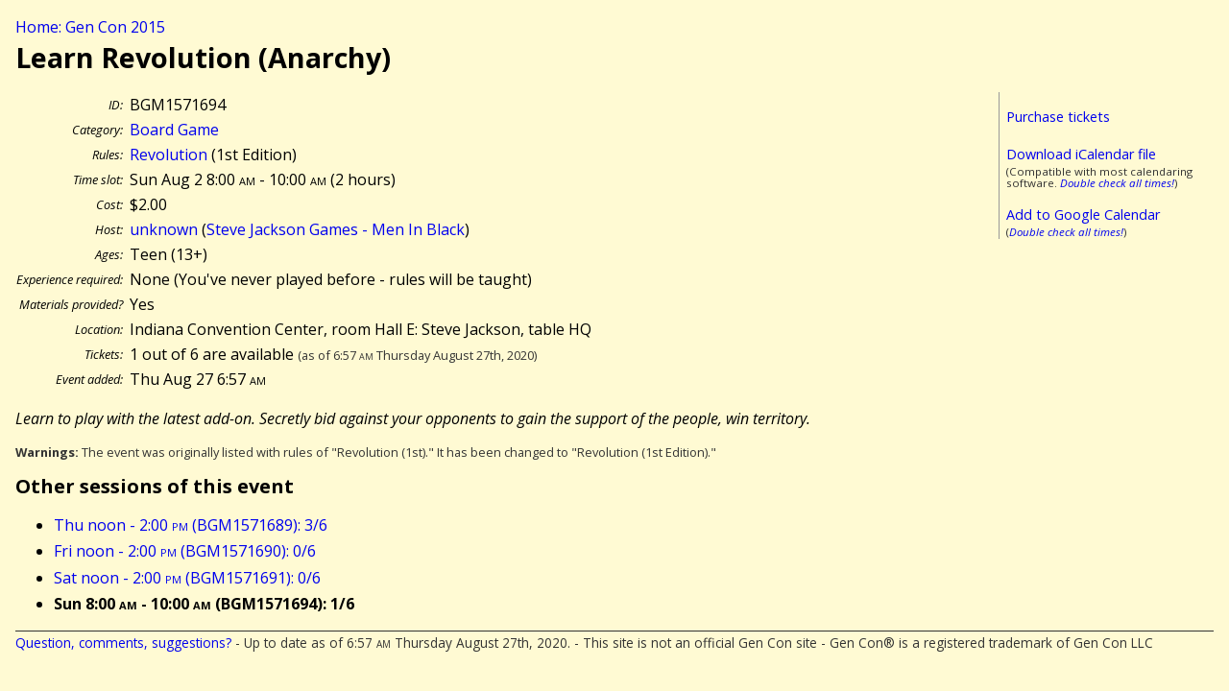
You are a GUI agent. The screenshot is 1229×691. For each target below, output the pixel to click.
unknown (164, 229)
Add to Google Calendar (1083, 214)
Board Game (174, 129)
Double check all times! (1117, 183)
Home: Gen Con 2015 (90, 26)
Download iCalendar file (1081, 154)
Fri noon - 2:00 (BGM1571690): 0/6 (185, 550)
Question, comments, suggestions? (123, 642)
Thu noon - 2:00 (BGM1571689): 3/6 (190, 525)
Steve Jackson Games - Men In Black (335, 229)
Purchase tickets (1058, 116)
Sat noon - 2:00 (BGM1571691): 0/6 (187, 577)
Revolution (168, 154)
